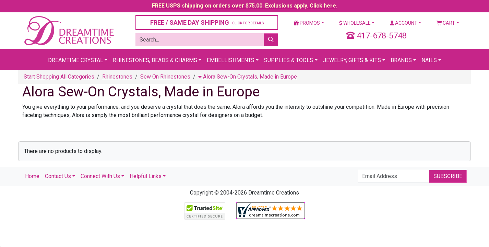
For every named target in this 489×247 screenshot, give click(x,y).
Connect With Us (100, 176)
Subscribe (447, 176)
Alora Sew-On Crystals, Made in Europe (247, 76)
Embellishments (230, 60)
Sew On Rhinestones (165, 76)
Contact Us (58, 176)
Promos (307, 23)
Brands (401, 60)
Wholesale (355, 23)
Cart (446, 23)
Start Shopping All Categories (59, 76)
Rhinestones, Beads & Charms (155, 60)
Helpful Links (146, 176)
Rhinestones (117, 76)
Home (32, 176)
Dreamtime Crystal (75, 60)
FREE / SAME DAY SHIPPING (207, 22)
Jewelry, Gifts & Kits (352, 60)
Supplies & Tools (288, 60)
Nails (429, 60)
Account (403, 23)
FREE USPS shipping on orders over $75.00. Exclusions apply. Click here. (244, 5)
